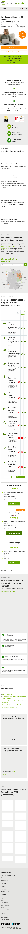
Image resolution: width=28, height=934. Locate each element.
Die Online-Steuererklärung (11, 5)
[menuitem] (21, 9)
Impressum (4, 898)
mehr (17, 739)
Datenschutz (4, 902)
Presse (2, 886)
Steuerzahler (4, 248)
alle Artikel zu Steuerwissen (8, 711)
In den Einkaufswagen (14, 504)
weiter (4, 742)
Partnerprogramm (5, 889)
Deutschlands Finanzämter (8, 875)
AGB (2, 900)
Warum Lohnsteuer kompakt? (9, 694)
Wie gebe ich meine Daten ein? (10, 707)
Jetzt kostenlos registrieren (14, 48)
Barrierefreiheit (5, 905)
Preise (2, 907)
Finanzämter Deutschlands (8, 246)
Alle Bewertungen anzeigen (8, 591)
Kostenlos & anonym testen (14, 52)
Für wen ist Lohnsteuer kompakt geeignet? (12, 705)
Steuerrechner (4, 878)
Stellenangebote (5, 891)
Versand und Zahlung (6, 910)
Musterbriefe (4, 880)
